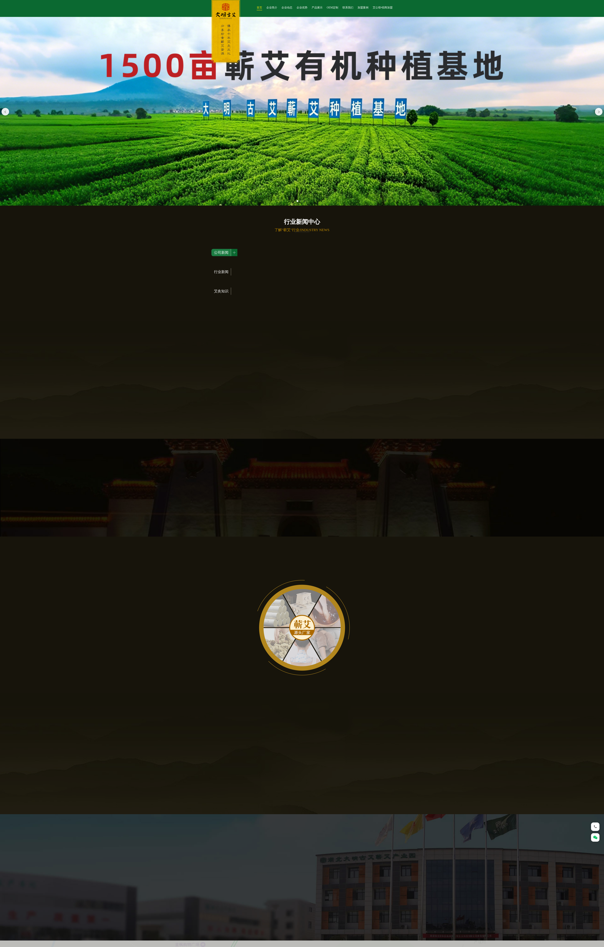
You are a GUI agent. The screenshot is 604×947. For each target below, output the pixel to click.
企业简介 (271, 7)
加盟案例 (363, 7)
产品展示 (317, 7)
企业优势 (302, 7)
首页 (259, 7)
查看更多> (387, 274)
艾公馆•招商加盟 (383, 7)
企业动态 (286, 7)
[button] (297, 201)
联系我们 (347, 7)
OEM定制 (332, 7)
